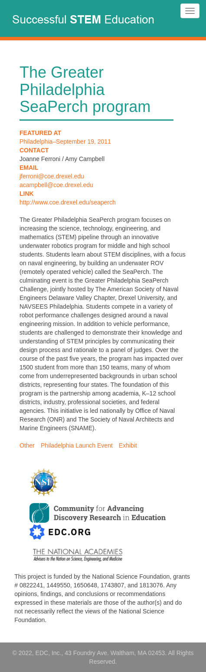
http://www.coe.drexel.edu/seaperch (68, 202)
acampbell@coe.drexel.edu (56, 184)
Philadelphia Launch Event (77, 445)
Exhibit (128, 445)
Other (27, 445)
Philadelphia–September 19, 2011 (65, 141)
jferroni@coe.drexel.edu (52, 176)
